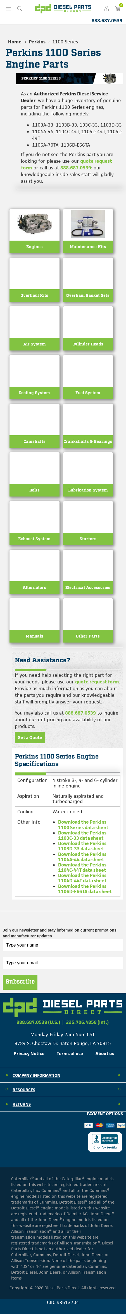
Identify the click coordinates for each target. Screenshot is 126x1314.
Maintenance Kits (88, 246)
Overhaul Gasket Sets (88, 295)
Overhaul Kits (34, 295)
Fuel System (87, 393)
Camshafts (34, 441)
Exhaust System (34, 539)
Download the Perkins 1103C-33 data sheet (82, 835)
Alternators (34, 587)
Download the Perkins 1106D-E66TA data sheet (85, 889)
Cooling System (34, 393)
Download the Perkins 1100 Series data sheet (83, 824)
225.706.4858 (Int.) (87, 1022)
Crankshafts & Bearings (87, 441)
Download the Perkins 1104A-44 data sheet (82, 857)
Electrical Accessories (87, 587)
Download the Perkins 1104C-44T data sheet (82, 867)
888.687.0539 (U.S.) (38, 1022)
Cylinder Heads (87, 344)
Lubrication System (88, 490)
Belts (34, 490)
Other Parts (88, 636)
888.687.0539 (107, 21)
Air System (34, 344)
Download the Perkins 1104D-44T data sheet (82, 878)
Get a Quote (30, 737)
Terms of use (70, 1053)
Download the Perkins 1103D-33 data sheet (82, 846)
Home (15, 42)
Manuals (34, 636)
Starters (88, 539)
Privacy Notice (29, 1053)
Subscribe (20, 982)
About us (105, 1053)
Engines (34, 246)
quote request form (97, 682)
